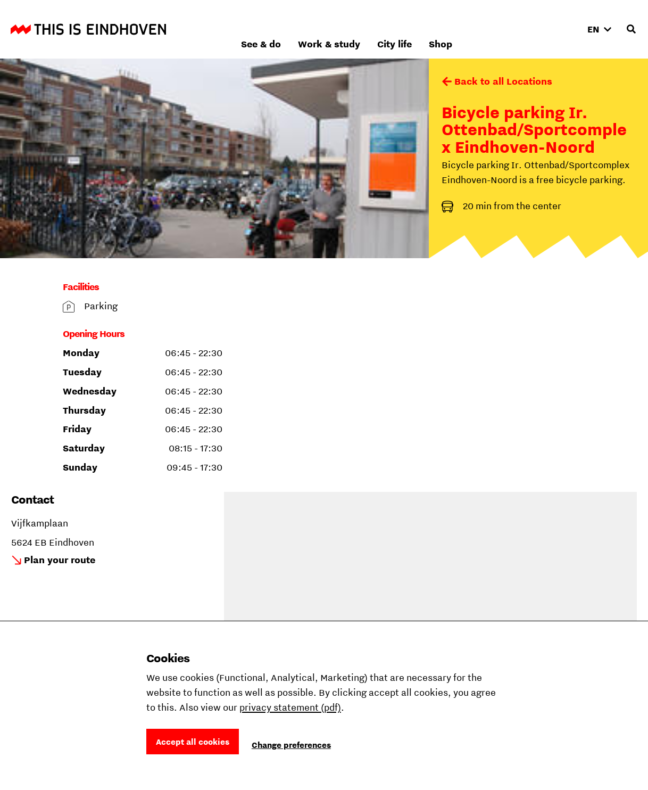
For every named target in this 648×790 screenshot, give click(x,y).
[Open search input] (631, 29)
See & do (375, 29)
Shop (554, 29)
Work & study (443, 29)
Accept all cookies (192, 741)
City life (508, 29)
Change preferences (291, 744)
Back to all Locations (503, 81)
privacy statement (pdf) (290, 707)
